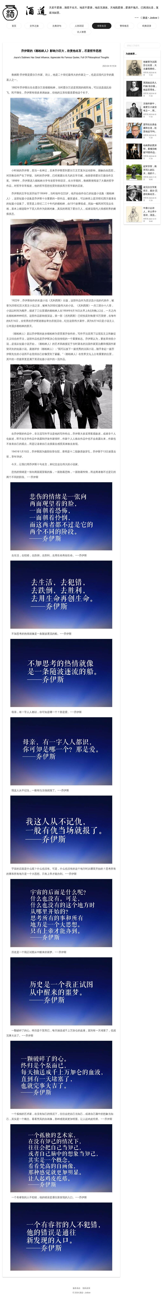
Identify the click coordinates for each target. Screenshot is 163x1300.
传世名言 (101, 26)
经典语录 (146, 26)
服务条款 (76, 1288)
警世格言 (124, 26)
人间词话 (79, 26)
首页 (14, 26)
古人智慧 (81, 32)
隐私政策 (86, 1288)
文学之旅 (34, 26)
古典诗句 (56, 26)
